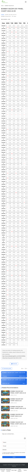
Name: (4, 442)
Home (2, 5)
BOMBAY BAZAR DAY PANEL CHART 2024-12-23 (18, 423)
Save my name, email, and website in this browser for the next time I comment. (13, 453)
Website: (5, 449)
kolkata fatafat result (16, 464)
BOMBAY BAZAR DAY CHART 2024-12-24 (16, 415)
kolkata (2, 14)
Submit (14, 457)
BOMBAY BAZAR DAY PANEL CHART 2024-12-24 (18, 407)
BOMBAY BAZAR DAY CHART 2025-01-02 (16, 399)
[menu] (25, 2)
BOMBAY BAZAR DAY (6, 16)
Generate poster (6, 368)
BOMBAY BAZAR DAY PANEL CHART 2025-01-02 (18, 392)
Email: (4, 446)
